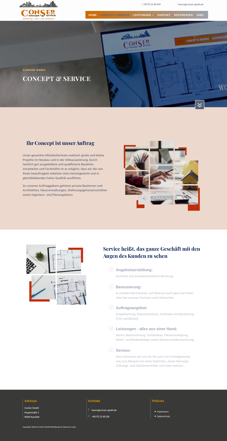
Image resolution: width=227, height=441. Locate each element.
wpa (74, 427)
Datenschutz (163, 416)
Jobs (200, 15)
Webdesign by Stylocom (61, 427)
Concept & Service (115, 15)
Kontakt (164, 15)
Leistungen (142, 15)
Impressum (163, 411)
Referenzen (183, 15)
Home (93, 15)
